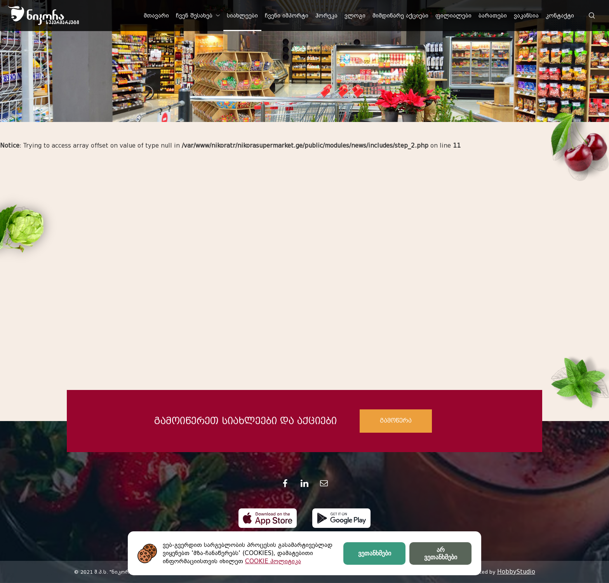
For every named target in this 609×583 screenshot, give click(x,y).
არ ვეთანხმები (440, 553)
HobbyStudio (516, 571)
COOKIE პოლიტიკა (273, 561)
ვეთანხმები (374, 553)
